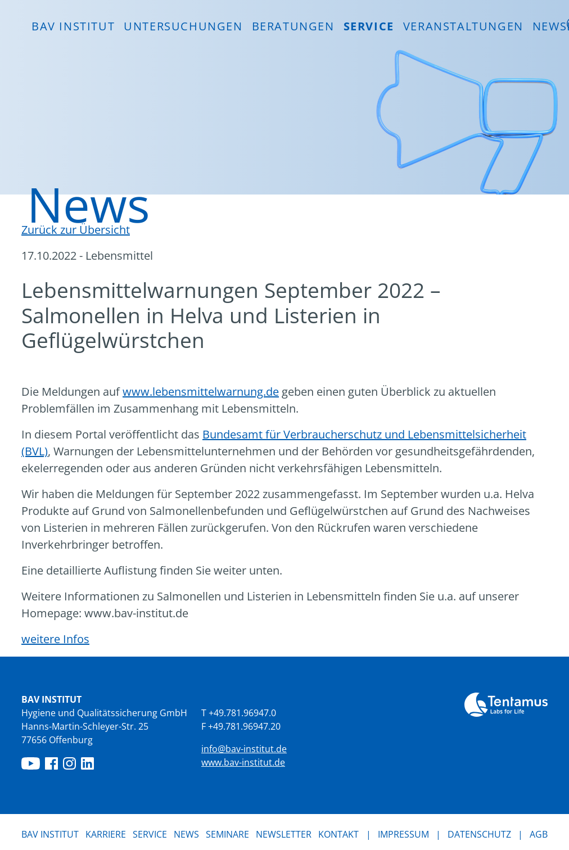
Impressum (403, 834)
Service (150, 834)
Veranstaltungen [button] (463, 26)
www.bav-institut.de (243, 762)
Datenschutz (479, 834)
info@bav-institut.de (244, 749)
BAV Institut (50, 834)
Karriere (105, 834)
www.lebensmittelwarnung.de (201, 391)
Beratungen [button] (293, 26)
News (186, 833)
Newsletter (283, 834)
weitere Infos (55, 638)
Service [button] (369, 26)
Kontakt (338, 834)
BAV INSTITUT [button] (73, 26)
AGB (539, 834)
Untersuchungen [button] (183, 26)
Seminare (227, 834)
